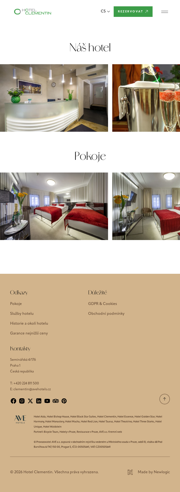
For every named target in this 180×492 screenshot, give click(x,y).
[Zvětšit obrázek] (54, 98)
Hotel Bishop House (58, 417)
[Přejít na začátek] (164, 399)
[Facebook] (13, 401)
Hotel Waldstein (52, 427)
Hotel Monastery (54, 422)
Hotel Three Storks (143, 422)
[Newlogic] (149, 472)
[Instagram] (22, 401)
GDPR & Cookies (102, 304)
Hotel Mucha (72, 422)
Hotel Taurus (106, 422)
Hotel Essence (125, 417)
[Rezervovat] (133, 11)
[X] (30, 401)
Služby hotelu (22, 314)
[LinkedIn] (38, 401)
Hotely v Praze (67, 432)
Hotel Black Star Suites (83, 417)
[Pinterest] (64, 401)
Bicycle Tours (51, 432)
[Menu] (164, 11)
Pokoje (16, 304)
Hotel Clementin (106, 417)
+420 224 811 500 (26, 383)
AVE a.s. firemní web (110, 432)
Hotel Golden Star (145, 417)
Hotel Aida (40, 417)
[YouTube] (47, 401)
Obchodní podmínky (106, 314)
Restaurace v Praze (87, 432)
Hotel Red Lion (89, 422)
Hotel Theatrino (123, 422)
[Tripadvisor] (55, 401)
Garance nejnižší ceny (29, 333)
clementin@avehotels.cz (32, 389)
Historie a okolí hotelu (29, 324)
